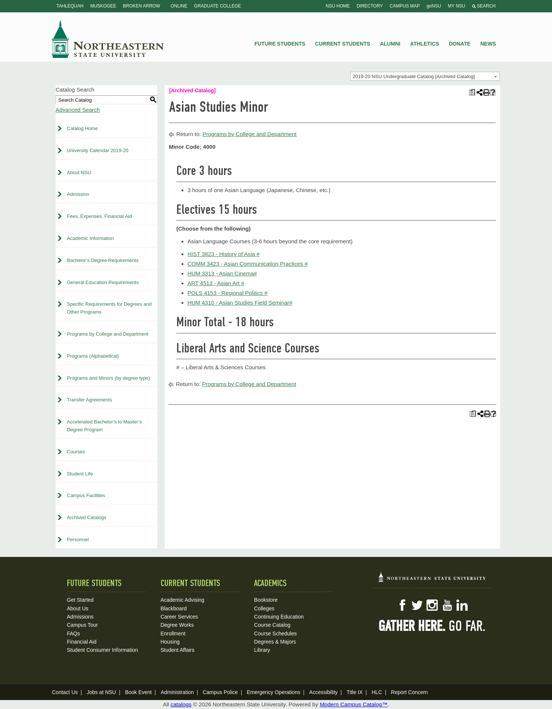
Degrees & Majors (275, 642)
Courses (76, 451)
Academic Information (90, 238)
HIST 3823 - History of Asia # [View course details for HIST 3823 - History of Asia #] (223, 254)
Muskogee (103, 6)
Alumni (390, 44)
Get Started (80, 600)
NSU (108, 39)
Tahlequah (69, 6)
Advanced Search (78, 110)
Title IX (355, 692)
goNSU (434, 6)
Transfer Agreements (89, 400)
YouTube (447, 605)
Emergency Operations (273, 692)
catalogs (181, 704)
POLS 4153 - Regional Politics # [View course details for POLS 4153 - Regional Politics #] (227, 293)
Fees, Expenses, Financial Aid (99, 216)
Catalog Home (82, 128)
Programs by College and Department (107, 334)
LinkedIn (462, 605)
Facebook (402, 605)
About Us (78, 608)
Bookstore (265, 600)
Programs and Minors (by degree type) (108, 378)
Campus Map (405, 6)
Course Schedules (275, 633)
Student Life (80, 474)
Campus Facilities (86, 495)
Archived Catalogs (86, 517)
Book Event (138, 692)
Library (262, 650)
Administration (177, 692)
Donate (460, 44)
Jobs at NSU (101, 692)
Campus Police (220, 692)
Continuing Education (279, 617)
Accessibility (323, 692)
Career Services (179, 617)
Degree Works (177, 625)
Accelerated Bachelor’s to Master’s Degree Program (104, 425)
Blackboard (174, 608)
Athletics (424, 44)
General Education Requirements (103, 282)
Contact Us (65, 692)
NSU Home (338, 6)
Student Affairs (178, 650)
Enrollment (173, 633)
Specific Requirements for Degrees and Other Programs (109, 308)
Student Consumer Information (102, 650)
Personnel (78, 539)
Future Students (279, 44)
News (488, 44)
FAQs (73, 633)
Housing (170, 642)
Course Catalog (272, 625)
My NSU (456, 6)
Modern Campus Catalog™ (354, 704)
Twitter (417, 605)
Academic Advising (183, 600)
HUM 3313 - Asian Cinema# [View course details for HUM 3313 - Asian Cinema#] (222, 273)
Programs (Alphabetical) (93, 356)
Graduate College (217, 6)
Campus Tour (82, 625)
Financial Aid (81, 642)
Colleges (264, 608)
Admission (78, 194)
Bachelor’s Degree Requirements (103, 260)
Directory (370, 6)
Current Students (342, 44)
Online (179, 6)
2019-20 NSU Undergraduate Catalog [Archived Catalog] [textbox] (414, 76)
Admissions (80, 617)
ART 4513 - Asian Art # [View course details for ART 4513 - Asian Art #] (215, 283)
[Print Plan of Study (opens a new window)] (472, 92)
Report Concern (409, 692)
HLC (377, 692)
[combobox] (425, 76)
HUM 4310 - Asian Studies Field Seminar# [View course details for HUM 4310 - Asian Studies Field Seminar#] (239, 302)
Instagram (432, 605)
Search (484, 6)
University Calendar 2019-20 (97, 150)
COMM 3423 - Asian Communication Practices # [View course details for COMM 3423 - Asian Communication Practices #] (247, 264)
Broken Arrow (141, 6)
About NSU (79, 172)
